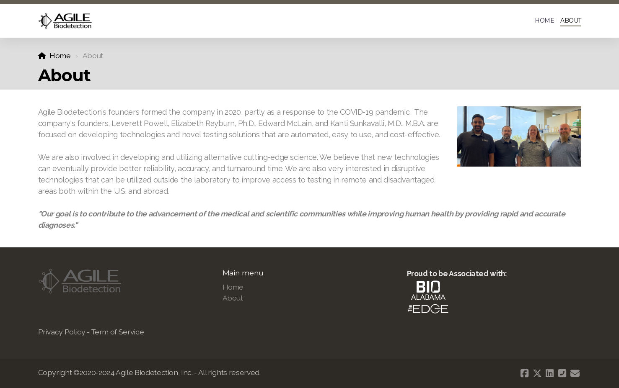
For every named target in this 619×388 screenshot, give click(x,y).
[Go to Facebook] (524, 373)
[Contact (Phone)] (562, 373)
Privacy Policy (61, 331)
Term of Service (117, 331)
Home (60, 55)
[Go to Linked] (550, 373)
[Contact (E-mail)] (575, 373)
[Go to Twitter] (537, 373)
